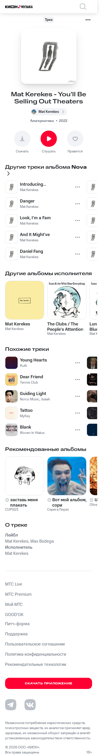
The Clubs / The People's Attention (65, 327)
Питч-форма (17, 624)
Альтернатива (42, 120)
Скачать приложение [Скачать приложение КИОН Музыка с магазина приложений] (48, 683)
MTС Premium (18, 594)
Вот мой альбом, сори (69, 502)
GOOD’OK (14, 615)
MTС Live (13, 584)
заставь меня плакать (24, 502)
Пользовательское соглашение (35, 644)
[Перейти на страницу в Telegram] (10, 704)
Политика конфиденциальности (35, 654)
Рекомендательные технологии (35, 665)
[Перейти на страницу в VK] (30, 704)
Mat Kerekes (17, 324)
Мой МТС (14, 605)
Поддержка (16, 634)
